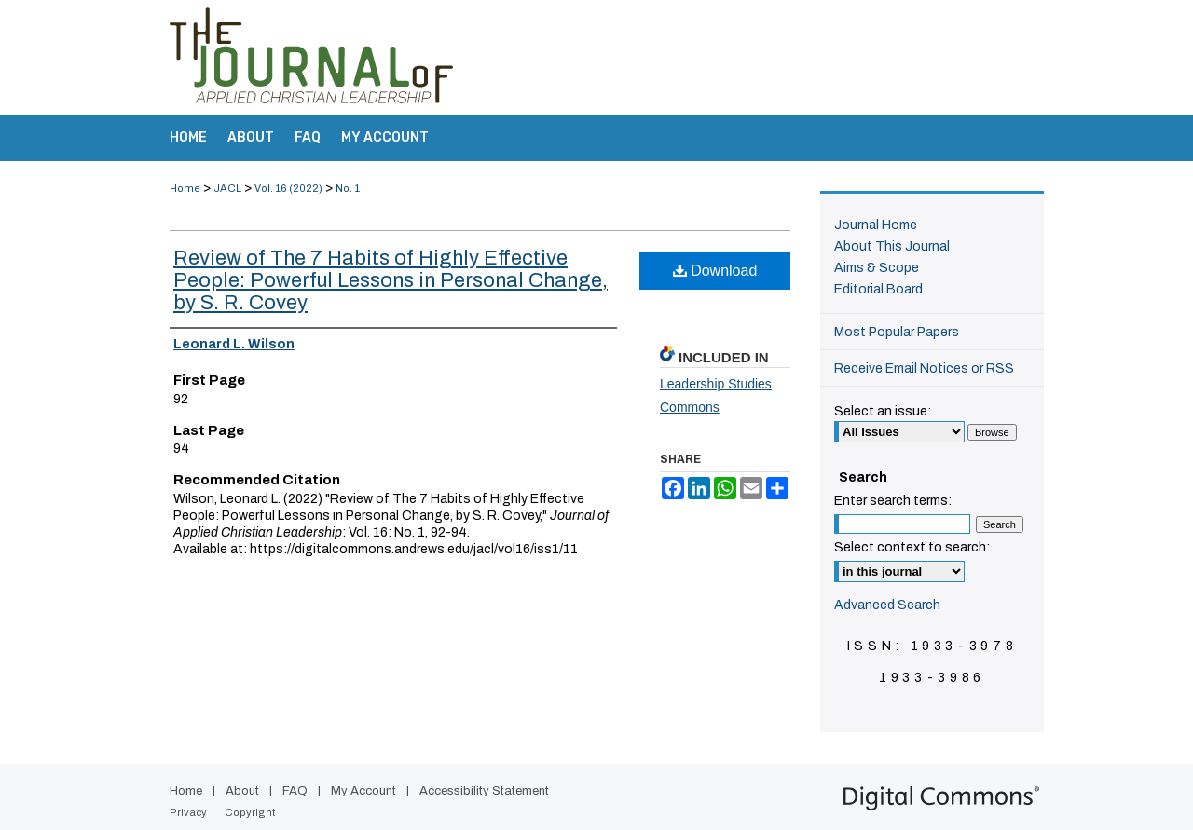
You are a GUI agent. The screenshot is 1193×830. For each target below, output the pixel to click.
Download (715, 271)
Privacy (188, 812)
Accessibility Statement (484, 790)
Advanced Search (887, 605)
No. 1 (348, 188)
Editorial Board (878, 289)
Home (185, 188)
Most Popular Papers (896, 332)
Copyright (250, 812)
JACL (227, 188)
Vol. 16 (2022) (288, 188)
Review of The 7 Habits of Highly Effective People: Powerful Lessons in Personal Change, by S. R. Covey (390, 280)
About (242, 790)
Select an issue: (882, 411)
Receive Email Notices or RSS (924, 368)
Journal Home (875, 225)
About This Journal (892, 246)
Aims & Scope (876, 268)
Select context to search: (912, 547)
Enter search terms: (893, 501)
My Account (363, 790)
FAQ (295, 790)
